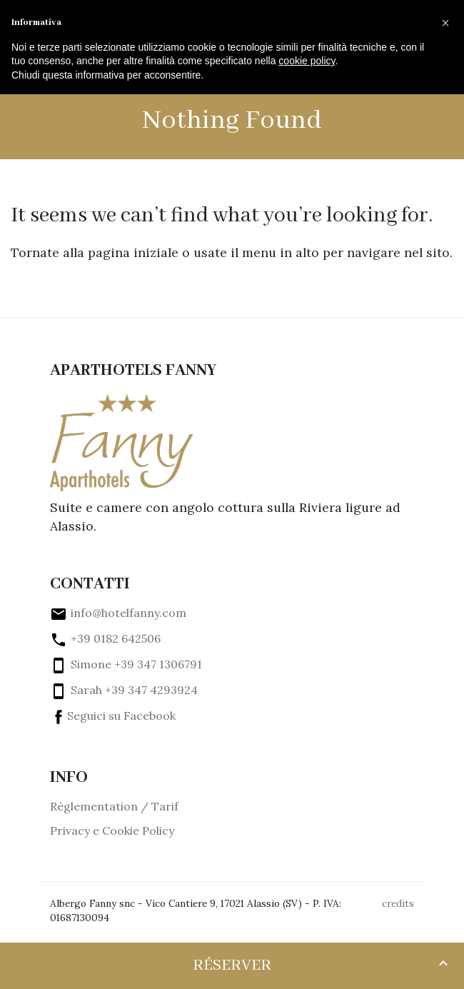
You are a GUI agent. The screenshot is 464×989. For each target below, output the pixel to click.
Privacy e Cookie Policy (112, 830)
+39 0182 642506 (105, 638)
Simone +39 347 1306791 (126, 664)
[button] (445, 22)
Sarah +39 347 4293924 (124, 690)
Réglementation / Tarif (114, 806)
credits (398, 903)
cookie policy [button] (306, 60)
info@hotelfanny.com (118, 613)
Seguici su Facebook (113, 715)
